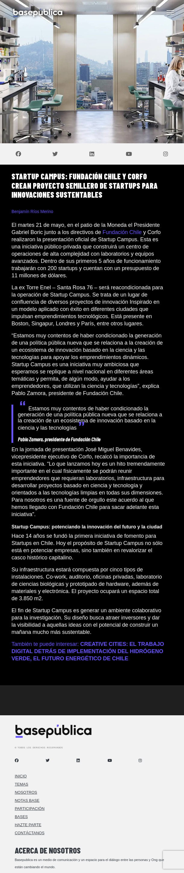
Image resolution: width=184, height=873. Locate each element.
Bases (21, 816)
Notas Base (27, 800)
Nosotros (26, 792)
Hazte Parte (28, 824)
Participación (30, 808)
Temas (21, 784)
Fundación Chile (122, 232)
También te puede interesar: (87, 651)
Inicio (21, 776)
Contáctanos (30, 833)
